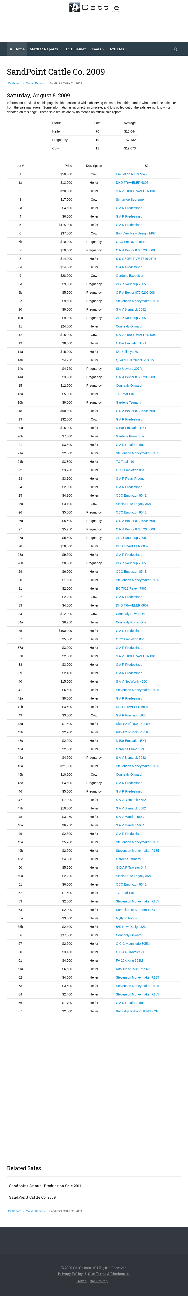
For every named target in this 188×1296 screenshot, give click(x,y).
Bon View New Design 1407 (135, 233)
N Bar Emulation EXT (131, 343)
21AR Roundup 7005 (131, 284)
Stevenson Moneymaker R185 (137, 301)
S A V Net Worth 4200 (131, 681)
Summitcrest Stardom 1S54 (135, 910)
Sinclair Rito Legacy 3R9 (133, 504)
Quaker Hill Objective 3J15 (135, 360)
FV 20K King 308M (129, 960)
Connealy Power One (131, 614)
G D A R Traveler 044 (131, 867)
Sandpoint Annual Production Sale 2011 (45, 1186)
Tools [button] (98, 49)
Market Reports (35, 83)
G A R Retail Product (130, 445)
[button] (175, 49)
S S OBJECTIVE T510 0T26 (136, 259)
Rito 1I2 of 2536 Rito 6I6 (133, 724)
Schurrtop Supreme (130, 199)
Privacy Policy (70, 1273)
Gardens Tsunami (128, 402)
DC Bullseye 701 (128, 352)
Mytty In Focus (126, 918)
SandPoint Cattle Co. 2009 (32, 1197)
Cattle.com (14, 83)
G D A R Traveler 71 (130, 952)
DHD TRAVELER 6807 (132, 182)
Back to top (100, 1281)
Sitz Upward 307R (129, 368)
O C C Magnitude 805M (133, 943)
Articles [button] (118, 49)
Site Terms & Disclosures (109, 1273)
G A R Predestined (129, 208)
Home (17, 49)
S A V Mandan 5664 (130, 817)
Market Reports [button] (45, 49)
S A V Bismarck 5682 (131, 309)
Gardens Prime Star (130, 436)
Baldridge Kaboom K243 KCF (137, 1011)
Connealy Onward (129, 326)
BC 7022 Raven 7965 (131, 588)
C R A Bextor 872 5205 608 (135, 250)
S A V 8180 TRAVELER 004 (135, 191)
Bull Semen (76, 49)
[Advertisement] (101, 26)
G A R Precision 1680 (131, 715)
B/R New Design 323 (131, 927)
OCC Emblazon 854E (131, 242)
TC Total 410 (125, 394)
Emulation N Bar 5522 (131, 174)
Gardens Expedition (130, 275)
